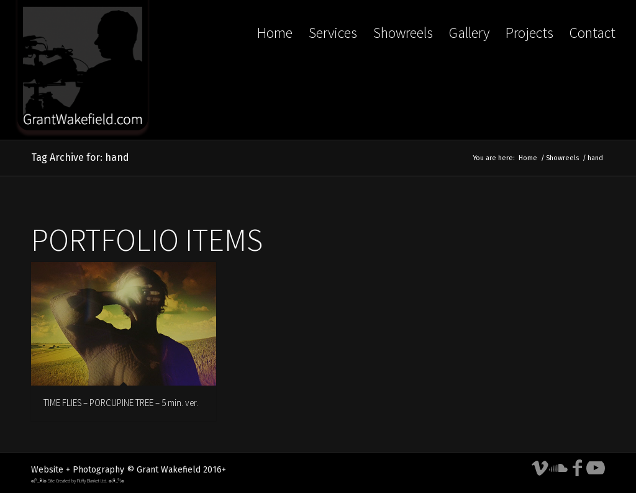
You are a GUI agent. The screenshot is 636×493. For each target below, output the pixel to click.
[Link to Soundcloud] (558, 468)
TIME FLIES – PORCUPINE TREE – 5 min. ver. (120, 403)
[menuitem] (275, 70)
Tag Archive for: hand (80, 157)
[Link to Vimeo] (539, 468)
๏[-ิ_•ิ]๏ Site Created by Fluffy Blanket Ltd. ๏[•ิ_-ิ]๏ (77, 480)
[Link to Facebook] (577, 468)
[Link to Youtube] (595, 468)
